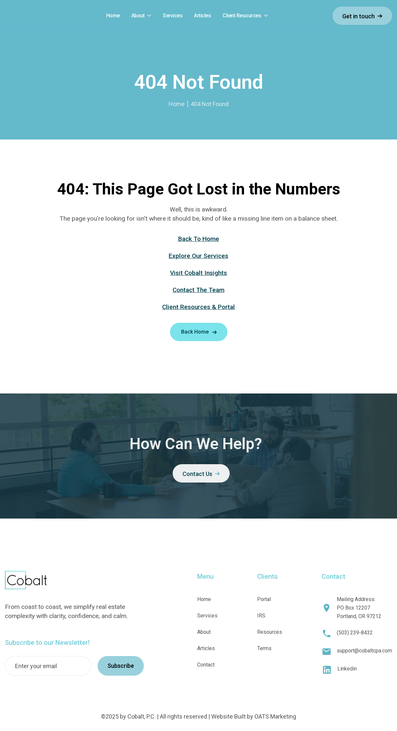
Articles (206, 648)
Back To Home (198, 239)
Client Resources (241, 15)
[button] (141, 16)
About (138, 15)
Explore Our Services (198, 256)
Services (207, 615)
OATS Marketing (275, 716)
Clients (267, 576)
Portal (264, 599)
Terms (264, 648)
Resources (269, 632)
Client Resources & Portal (198, 307)
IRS (261, 615)
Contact (206, 665)
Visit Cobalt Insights (198, 273)
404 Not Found (210, 104)
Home (177, 104)
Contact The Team (198, 290)
